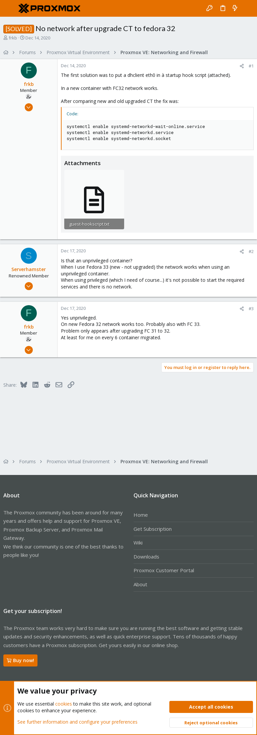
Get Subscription (153, 528)
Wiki (138, 542)
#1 (251, 66)
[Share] (241, 66)
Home (141, 514)
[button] (10, 8)
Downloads (146, 556)
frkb (13, 38)
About (140, 584)
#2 (251, 251)
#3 (251, 308)
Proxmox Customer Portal (164, 570)
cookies (63, 704)
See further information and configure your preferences (77, 721)
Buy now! (20, 660)
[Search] (247, 8)
